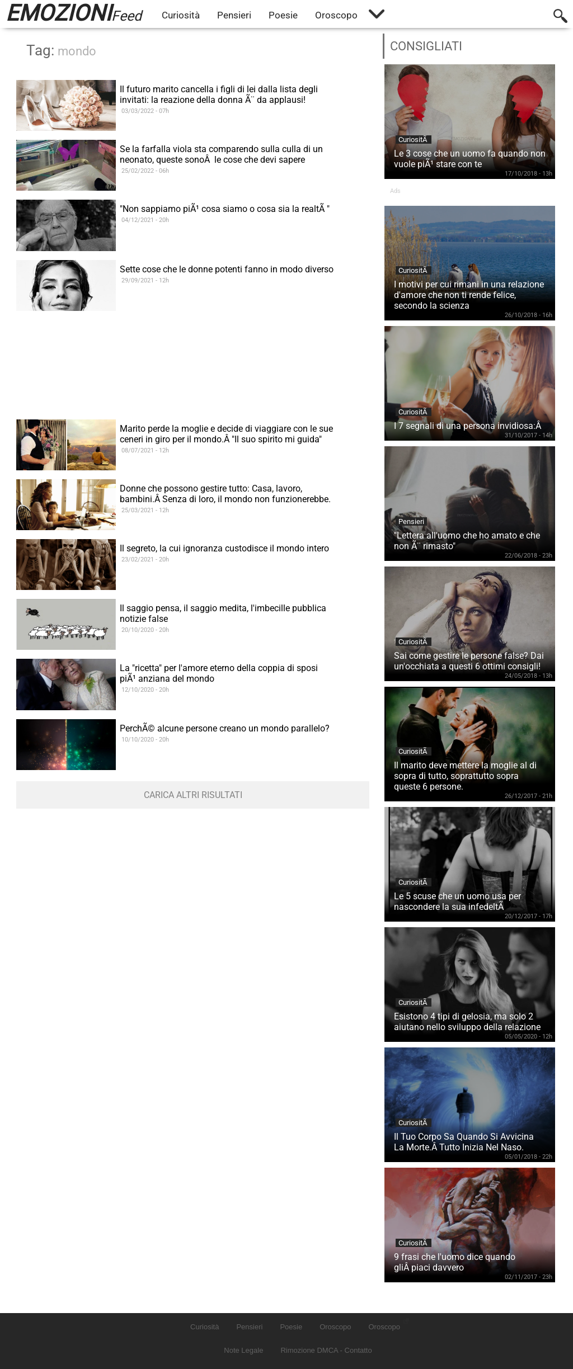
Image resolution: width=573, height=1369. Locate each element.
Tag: (61, 50)
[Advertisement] (192, 385)
